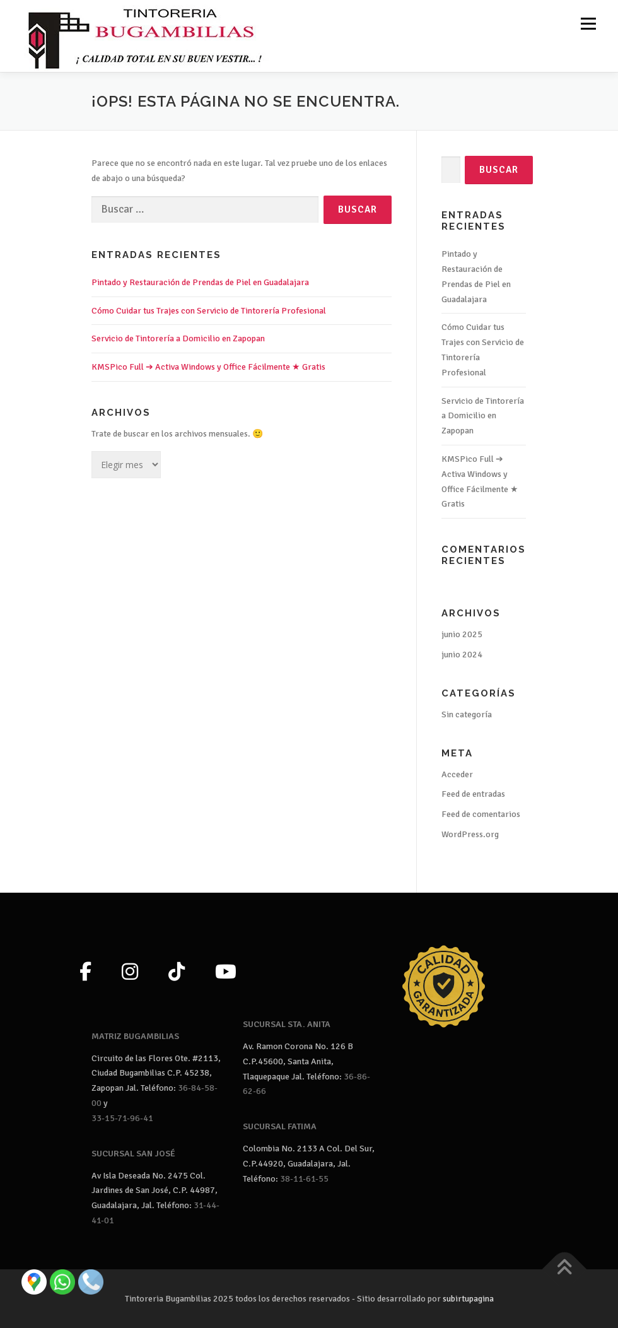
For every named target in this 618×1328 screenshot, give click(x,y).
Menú (587, 23)
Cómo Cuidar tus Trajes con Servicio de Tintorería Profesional (208, 310)
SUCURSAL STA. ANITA (286, 1024)
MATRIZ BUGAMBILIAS (135, 1036)
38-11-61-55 (304, 1178)
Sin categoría (466, 714)
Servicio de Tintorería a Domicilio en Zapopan (178, 338)
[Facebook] (85, 973)
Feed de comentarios (480, 814)
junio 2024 (461, 654)
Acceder (457, 774)
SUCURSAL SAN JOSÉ (133, 1153)
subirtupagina (468, 1298)
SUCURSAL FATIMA (280, 1126)
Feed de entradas (473, 794)
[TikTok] (176, 973)
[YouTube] (225, 973)
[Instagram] (130, 973)
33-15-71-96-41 (122, 1118)
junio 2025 (461, 634)
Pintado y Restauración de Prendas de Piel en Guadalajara (200, 282)
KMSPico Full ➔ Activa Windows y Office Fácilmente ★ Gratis (208, 366)
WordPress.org (470, 834)
